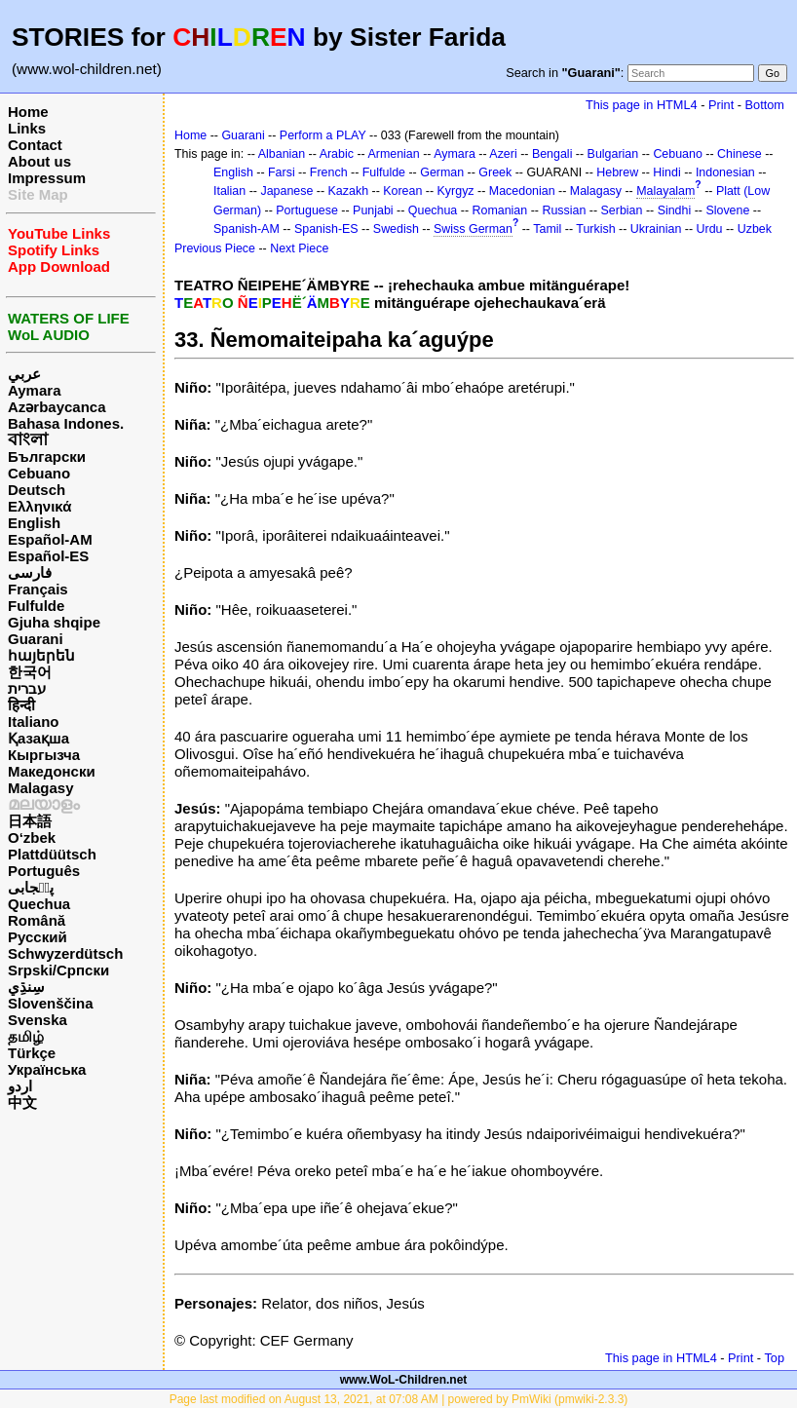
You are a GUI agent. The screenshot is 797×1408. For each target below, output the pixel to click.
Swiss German (473, 229)
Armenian (393, 154)
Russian (564, 210)
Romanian (500, 210)
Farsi (281, 172)
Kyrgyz (455, 191)
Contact (35, 144)
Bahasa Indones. (66, 423)
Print (721, 104)
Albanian (281, 154)
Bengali (552, 154)
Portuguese (307, 210)
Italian (229, 191)
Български (47, 456)
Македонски (51, 771)
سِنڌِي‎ (26, 986)
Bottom (764, 104)
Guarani (35, 638)
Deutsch (36, 489)
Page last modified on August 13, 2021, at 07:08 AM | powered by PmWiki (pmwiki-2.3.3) (399, 1399)
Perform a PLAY (323, 135)
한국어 (30, 672)
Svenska (37, 1019)
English (34, 522)
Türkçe (32, 1053)
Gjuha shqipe (54, 622)
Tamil (547, 229)
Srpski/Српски (58, 970)
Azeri (502, 154)
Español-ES (48, 556)
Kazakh (348, 191)
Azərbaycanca (57, 407)
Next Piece (299, 248)
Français (38, 589)
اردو (20, 1086)
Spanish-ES (326, 229)
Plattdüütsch (52, 854)
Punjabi (373, 210)
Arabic (337, 154)
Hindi (666, 172)
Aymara (34, 390)
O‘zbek (32, 837)
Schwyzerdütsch (65, 953)
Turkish (595, 229)
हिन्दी (21, 705)
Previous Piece (214, 248)
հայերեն (41, 655)
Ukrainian (656, 229)
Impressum (47, 178)
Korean (402, 191)
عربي (24, 373)
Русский (37, 937)
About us (39, 161)
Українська (47, 1069)
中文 (22, 1102)
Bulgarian (613, 154)
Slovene (727, 210)
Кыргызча (44, 754)
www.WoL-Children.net (404, 1380)
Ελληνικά (39, 506)
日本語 (30, 821)
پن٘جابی (31, 887)
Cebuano (39, 473)
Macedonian (522, 191)
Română (36, 920)
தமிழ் (26, 1036)
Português (44, 870)
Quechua (39, 903)
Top (774, 1358)
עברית (27, 688)
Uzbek (755, 229)
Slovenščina (51, 1003)
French (329, 172)
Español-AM (50, 539)
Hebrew (617, 172)
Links (27, 128)
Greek (495, 172)
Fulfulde (36, 605)
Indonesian (725, 172)
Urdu (710, 229)
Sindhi (675, 210)
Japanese (286, 191)
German (442, 172)
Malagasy (41, 788)
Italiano (33, 721)
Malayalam (665, 191)
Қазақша (38, 738)
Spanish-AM (246, 229)
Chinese (739, 154)
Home (28, 111)
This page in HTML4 (642, 104)
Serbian (622, 210)
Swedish (396, 229)
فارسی (30, 572)
